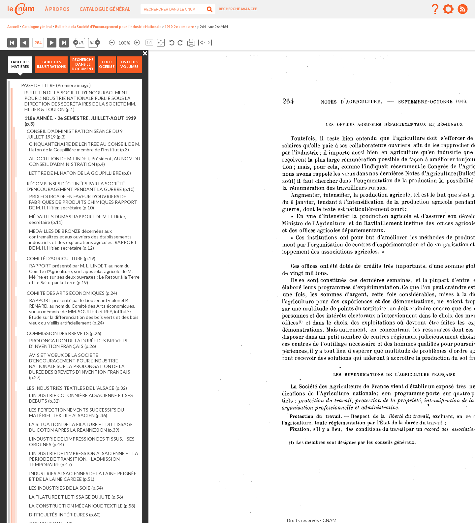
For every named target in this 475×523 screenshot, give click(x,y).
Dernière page (64, 42)
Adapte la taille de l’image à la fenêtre (161, 42)
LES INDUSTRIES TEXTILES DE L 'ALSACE (77, 388)
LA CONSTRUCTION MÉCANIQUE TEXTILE (82, 505)
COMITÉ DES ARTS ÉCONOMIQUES (72, 293)
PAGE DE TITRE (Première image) (56, 85)
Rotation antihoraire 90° (172, 42)
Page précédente (24, 42)
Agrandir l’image (137, 42)
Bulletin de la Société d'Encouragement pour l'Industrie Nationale (108, 27)
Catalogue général (105, 9)
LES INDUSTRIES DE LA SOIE (66, 488)
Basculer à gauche (201, 42)
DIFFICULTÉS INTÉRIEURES (65, 514)
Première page (12, 42)
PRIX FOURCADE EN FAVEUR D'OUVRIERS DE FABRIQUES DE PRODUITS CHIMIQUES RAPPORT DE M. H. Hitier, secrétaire (83, 202)
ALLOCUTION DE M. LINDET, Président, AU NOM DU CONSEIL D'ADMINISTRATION (84, 161)
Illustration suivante (94, 42)
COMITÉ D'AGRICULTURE (61, 258)
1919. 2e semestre (179, 27)
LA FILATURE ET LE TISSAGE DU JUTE (76, 497)
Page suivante (51, 42)
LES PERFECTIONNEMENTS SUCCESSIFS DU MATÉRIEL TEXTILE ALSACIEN (76, 412)
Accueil (13, 27)
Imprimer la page (191, 42)
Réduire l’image (112, 42)
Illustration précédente (79, 42)
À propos (57, 9)
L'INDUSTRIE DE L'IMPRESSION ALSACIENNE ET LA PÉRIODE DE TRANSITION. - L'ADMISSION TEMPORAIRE (83, 458)
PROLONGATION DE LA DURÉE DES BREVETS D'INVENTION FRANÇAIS (78, 343)
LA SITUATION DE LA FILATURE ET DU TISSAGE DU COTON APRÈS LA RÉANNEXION (81, 427)
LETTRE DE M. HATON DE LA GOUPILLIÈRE (80, 173)
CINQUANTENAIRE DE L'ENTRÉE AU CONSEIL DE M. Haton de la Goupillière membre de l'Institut (84, 146)
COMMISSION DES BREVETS (64, 333)
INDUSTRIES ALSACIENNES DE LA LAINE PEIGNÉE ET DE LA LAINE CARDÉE (83, 476)
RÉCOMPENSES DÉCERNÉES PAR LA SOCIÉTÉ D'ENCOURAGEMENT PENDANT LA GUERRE (81, 186)
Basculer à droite (209, 42)
